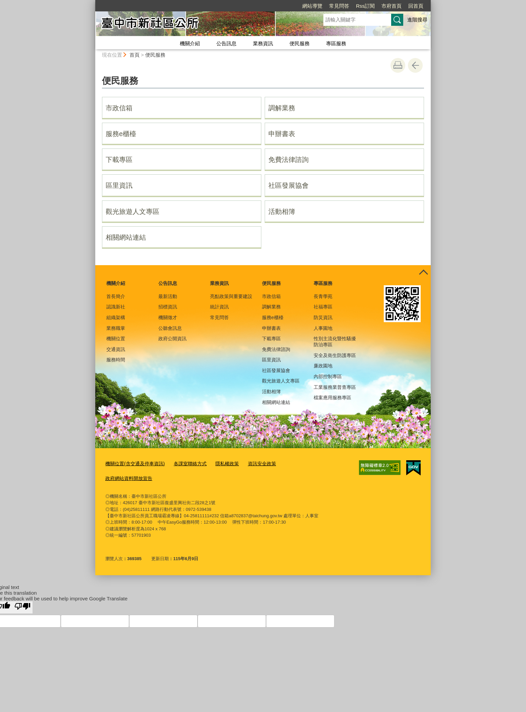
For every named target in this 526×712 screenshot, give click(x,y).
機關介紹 (190, 43)
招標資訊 (167, 306)
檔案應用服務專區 (332, 397)
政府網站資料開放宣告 (127, 477)
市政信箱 (119, 108)
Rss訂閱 (326, 6)
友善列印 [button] (397, 65)
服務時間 (115, 359)
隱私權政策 (220, 463)
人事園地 (323, 328)
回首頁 (377, 6)
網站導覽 (274, 6)
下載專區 (119, 159)
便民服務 (300, 43)
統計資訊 (219, 306)
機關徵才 (167, 317)
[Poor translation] (22, 606)
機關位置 (115, 338)
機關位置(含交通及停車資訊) (133, 463)
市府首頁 (353, 6)
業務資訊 (263, 43)
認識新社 (115, 306)
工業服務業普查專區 (335, 387)
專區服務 (336, 43)
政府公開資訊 (172, 338)
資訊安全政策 (253, 463)
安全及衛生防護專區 (335, 355)
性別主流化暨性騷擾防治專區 (335, 341)
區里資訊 (119, 185)
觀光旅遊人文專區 (132, 211)
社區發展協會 (288, 185)
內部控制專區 (328, 376)
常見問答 (301, 6)
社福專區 (323, 306)
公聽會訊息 (170, 328)
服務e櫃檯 (121, 133)
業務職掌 (115, 328)
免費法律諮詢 (288, 159)
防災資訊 (323, 317)
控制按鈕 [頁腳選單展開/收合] (423, 272)
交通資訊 (115, 349)
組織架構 (115, 317)
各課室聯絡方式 (184, 463)
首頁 (134, 55)
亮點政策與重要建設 (231, 296)
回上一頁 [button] (415, 65)
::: (92, 3)
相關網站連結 (126, 237)
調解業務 (281, 108)
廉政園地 (323, 365)
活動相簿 (281, 211)
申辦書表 (281, 133)
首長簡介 (115, 296)
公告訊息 (226, 43)
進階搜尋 (417, 19)
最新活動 (167, 296)
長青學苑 (323, 296)
